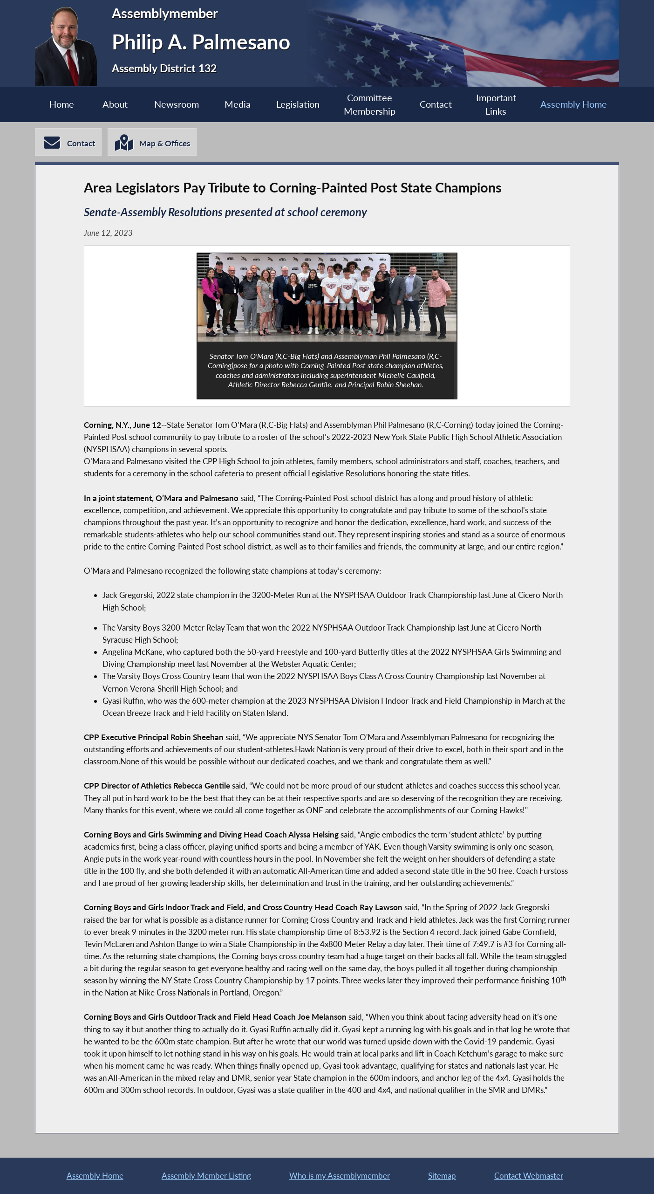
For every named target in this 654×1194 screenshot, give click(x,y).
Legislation (298, 104)
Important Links (496, 104)
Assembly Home (573, 104)
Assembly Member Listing (206, 1175)
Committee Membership (369, 104)
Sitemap (442, 1175)
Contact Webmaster (528, 1175)
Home (61, 104)
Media (238, 104)
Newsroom (176, 104)
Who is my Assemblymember (339, 1175)
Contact (436, 104)
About (115, 104)
